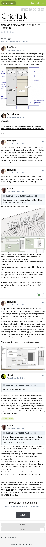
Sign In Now (23, 515)
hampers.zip (5, 287)
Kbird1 (10, 375)
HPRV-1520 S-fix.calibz (9, 495)
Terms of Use (16, 544)
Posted (16, 50)
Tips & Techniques (22, 41)
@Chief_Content (7, 418)
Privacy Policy (28, 544)
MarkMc (10, 188)
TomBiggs (7, 39)
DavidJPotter (13, 114)
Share (23, 524)
